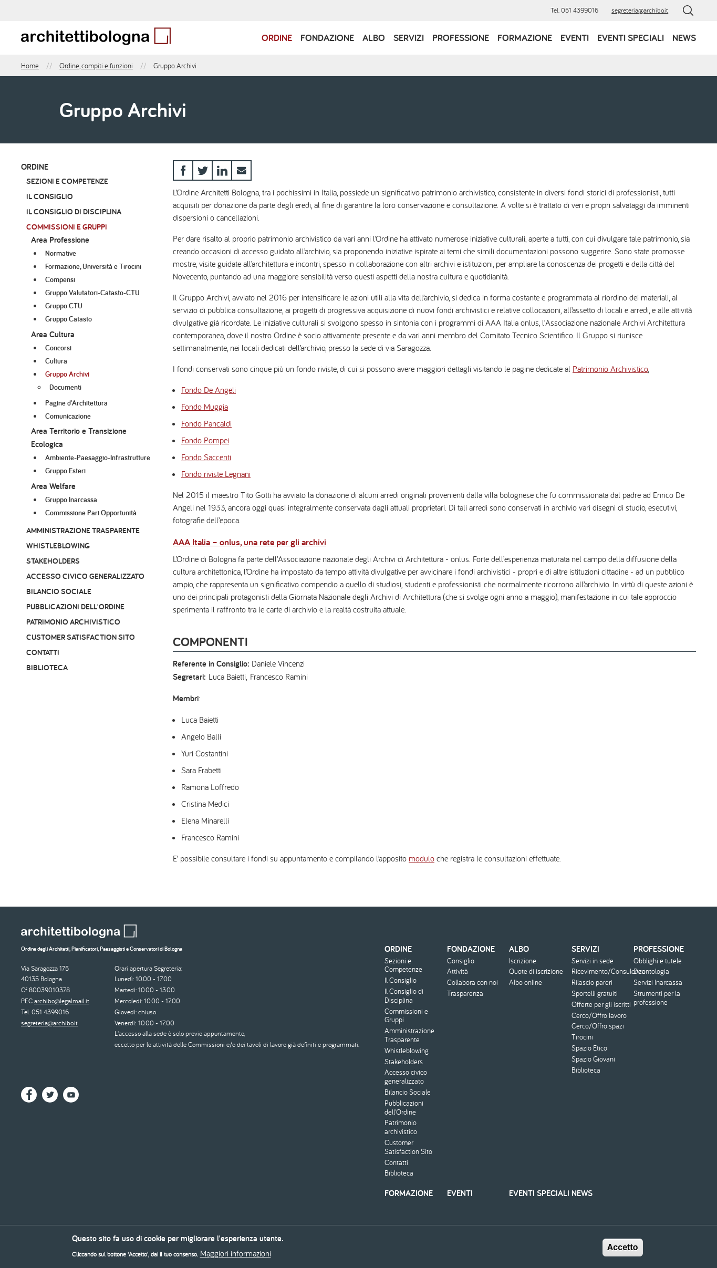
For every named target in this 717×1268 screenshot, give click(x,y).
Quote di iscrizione (536, 971)
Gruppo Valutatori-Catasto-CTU (92, 292)
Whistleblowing (58, 545)
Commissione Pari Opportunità (91, 512)
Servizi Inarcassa (657, 982)
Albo (373, 38)
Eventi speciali (630, 38)
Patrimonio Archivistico (610, 368)
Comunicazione (68, 416)
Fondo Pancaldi (206, 423)
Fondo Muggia (204, 406)
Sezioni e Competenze (67, 181)
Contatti (42, 652)
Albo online (525, 982)
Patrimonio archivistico (73, 622)
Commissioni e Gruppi (66, 227)
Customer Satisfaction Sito (80, 637)
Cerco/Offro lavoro (599, 1015)
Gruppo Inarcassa (71, 499)
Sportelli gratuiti (594, 993)
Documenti (65, 387)
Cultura (56, 361)
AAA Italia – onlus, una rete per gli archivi (249, 542)
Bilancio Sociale (58, 591)
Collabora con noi (472, 982)
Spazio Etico (589, 1048)
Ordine (277, 38)
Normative (60, 253)
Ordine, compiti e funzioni (96, 65)
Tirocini (582, 1037)
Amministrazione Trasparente (83, 530)
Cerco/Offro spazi (597, 1026)
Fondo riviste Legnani (216, 474)
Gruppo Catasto (68, 319)
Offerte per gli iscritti (601, 1004)
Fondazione (327, 38)
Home (30, 65)
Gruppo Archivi (67, 374)
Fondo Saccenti (206, 457)
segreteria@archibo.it (639, 10)
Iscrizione (522, 961)
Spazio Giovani (593, 1059)
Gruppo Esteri (65, 470)
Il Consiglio (49, 196)
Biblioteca (47, 667)
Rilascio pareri (591, 982)
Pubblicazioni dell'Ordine (75, 606)
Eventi (574, 38)
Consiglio (460, 961)
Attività (457, 971)
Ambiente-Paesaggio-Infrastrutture (97, 457)
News (684, 38)
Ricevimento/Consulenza (601, 971)
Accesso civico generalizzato (85, 576)
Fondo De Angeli (208, 389)
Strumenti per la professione (656, 998)
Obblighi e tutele (657, 961)
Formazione (524, 38)
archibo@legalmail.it (61, 1000)
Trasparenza (465, 993)
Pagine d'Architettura (76, 403)
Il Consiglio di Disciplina (73, 211)
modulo (421, 858)
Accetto (622, 1249)
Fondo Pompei (205, 440)
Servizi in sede (592, 961)
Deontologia (651, 971)
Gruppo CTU (63, 305)
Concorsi (58, 347)
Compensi (60, 279)
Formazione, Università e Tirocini (93, 266)
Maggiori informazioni (235, 1256)
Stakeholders (53, 561)
